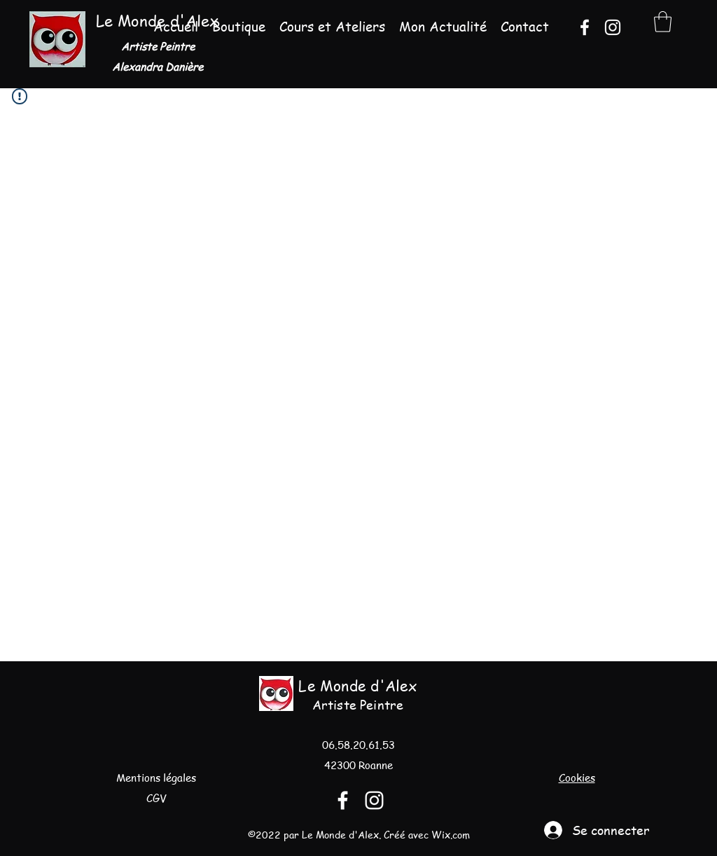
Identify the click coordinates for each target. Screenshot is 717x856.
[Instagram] (612, 27)
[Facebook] (584, 27)
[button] (662, 21)
